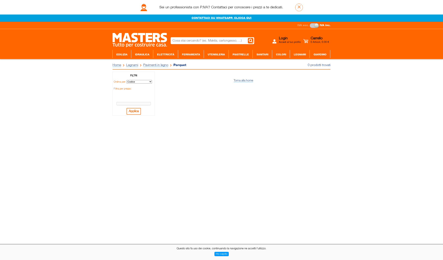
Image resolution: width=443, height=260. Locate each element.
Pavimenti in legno (155, 65)
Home (117, 65)
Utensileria (216, 55)
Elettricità (165, 55)
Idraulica (142, 55)
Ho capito (221, 254)
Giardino (320, 55)
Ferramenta (191, 55)
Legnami (300, 55)
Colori (281, 55)
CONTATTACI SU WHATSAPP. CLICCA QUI (221, 18)
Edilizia (121, 55)
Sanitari (262, 55)
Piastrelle (241, 55)
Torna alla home (243, 80)
